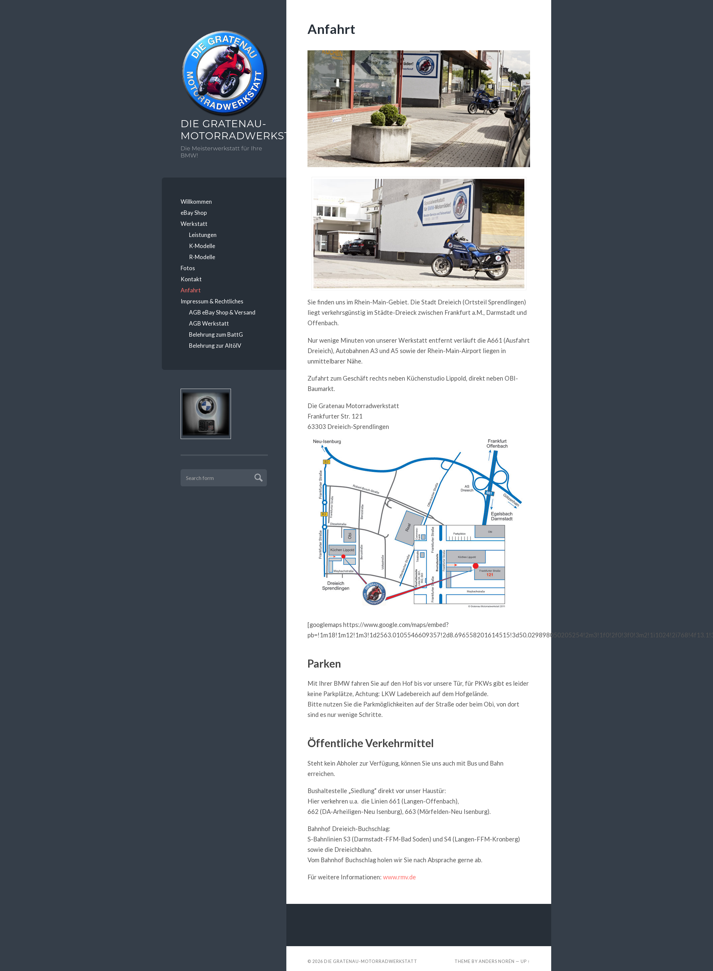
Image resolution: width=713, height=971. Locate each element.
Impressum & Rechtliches (212, 301)
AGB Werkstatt (209, 323)
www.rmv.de (399, 877)
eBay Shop (194, 212)
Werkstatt (194, 223)
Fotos (188, 268)
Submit (257, 477)
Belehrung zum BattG (216, 334)
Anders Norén (497, 961)
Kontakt (191, 279)
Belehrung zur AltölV (215, 345)
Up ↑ (525, 961)
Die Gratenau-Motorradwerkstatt (224, 130)
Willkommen (196, 201)
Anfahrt (191, 290)
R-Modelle (202, 256)
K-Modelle (202, 245)
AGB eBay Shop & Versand (222, 312)
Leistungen (203, 234)
